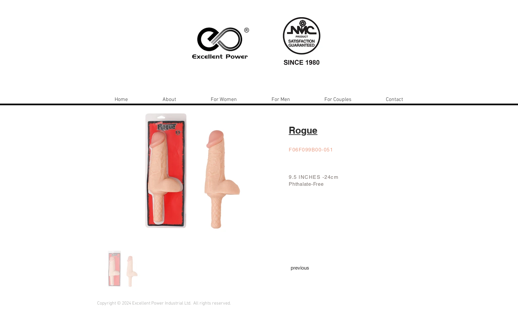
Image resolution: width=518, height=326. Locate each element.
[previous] (300, 267)
